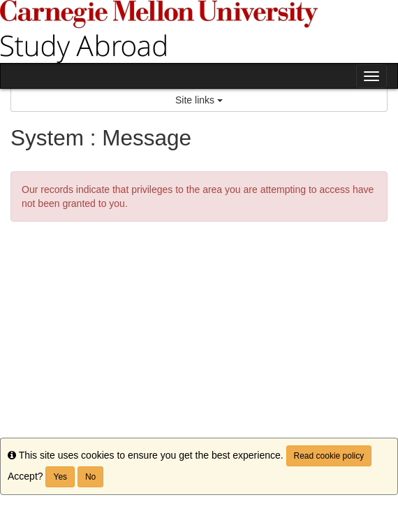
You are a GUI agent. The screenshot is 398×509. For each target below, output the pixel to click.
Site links (199, 100)
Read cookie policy (329, 456)
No (90, 477)
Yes (60, 477)
